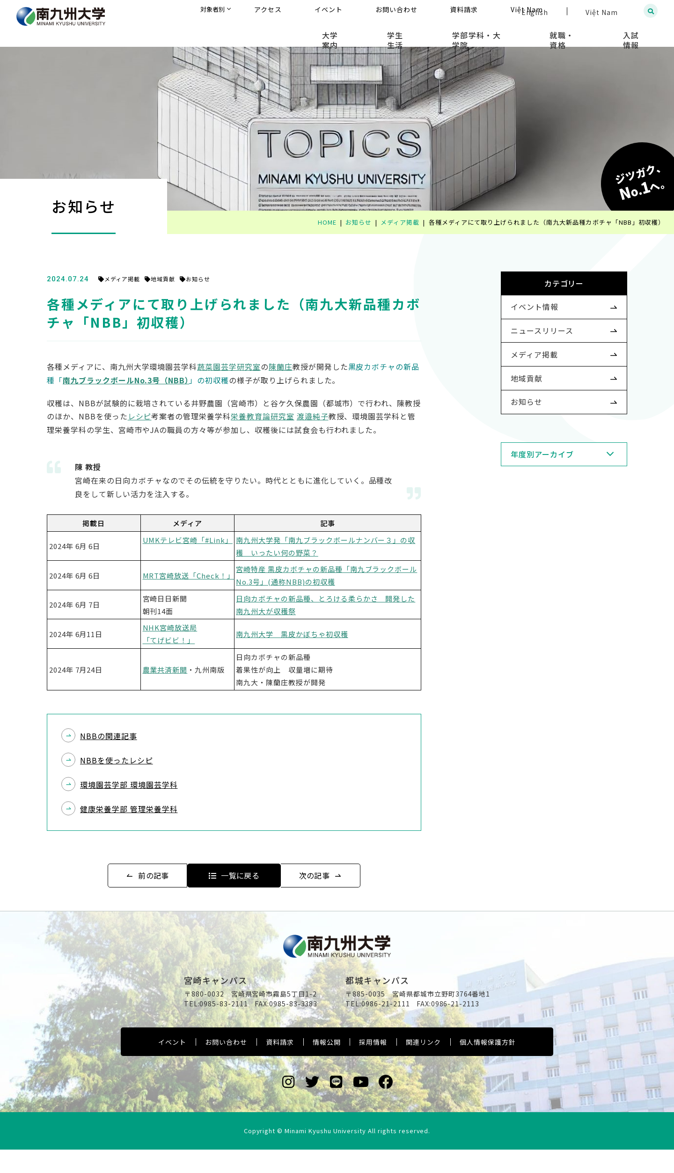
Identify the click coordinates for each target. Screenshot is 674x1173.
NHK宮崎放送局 (188, 627)
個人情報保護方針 (488, 1065)
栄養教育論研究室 (281, 416)
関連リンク (423, 1065)
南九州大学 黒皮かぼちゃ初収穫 (310, 634)
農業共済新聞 (183, 669)
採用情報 (373, 1065)
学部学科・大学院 (512, 32)
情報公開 (327, 1065)
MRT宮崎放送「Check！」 (207, 575)
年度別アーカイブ (527, 491)
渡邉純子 (331, 416)
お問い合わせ (226, 1065)
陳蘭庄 (299, 366)
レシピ (158, 416)
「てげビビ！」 (187, 640)
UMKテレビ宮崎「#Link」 (206, 540)
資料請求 (280, 1065)
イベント (172, 1065)
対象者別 (306, 11)
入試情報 (639, 32)
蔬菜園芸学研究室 (247, 366)
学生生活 (445, 32)
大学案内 (394, 32)
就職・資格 (584, 32)
